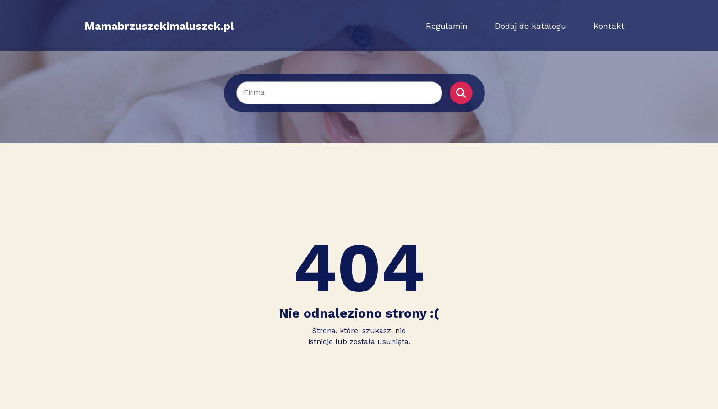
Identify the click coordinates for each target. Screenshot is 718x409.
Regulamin (447, 26)
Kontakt (609, 26)
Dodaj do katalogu (530, 26)
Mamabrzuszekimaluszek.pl (159, 26)
